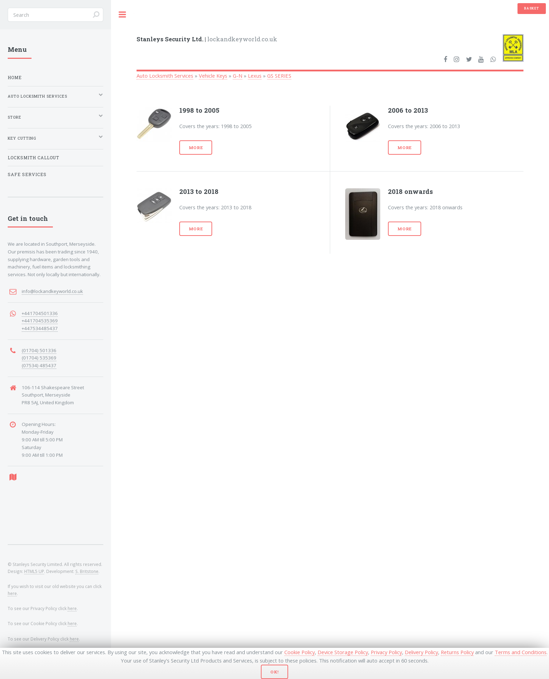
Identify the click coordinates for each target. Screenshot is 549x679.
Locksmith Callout (33, 157)
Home (15, 77)
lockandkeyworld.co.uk (207, 39)
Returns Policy (457, 652)
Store (14, 117)
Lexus (255, 75)
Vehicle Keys (213, 75)
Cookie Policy (299, 652)
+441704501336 (40, 313)
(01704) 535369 (39, 358)
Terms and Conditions (521, 652)
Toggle (122, 14)
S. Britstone (86, 571)
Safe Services (27, 174)
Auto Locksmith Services (165, 75)
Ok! (274, 671)
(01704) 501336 (39, 350)
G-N (237, 75)
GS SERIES (279, 75)
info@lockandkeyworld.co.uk (52, 291)
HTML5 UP (34, 571)
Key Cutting (22, 138)
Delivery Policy (421, 652)
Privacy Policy (386, 652)
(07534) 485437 (39, 365)
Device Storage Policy (343, 652)
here (12, 593)
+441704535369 (40, 320)
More (196, 147)
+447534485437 (40, 328)
